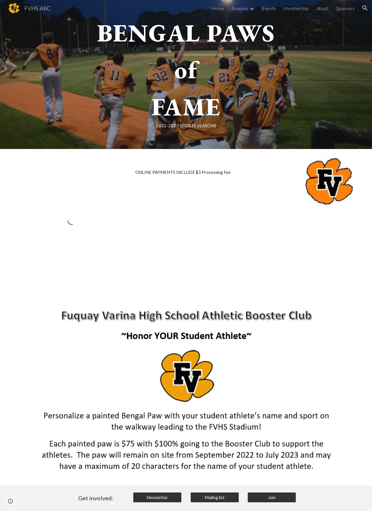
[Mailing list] (215, 497)
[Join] (272, 497)
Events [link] (269, 8)
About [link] (322, 8)
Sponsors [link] (345, 8)
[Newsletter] (157, 497)
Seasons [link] (240, 8)
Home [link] (217, 8)
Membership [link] (296, 8)
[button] (365, 8)
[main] (186, 74)
